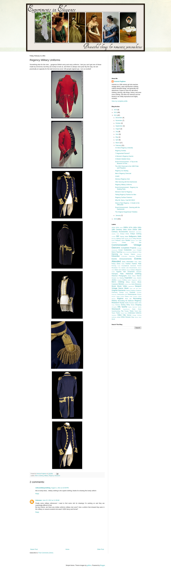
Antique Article (124, 233)
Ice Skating (120, 278)
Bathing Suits (120, 238)
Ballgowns (133, 236)
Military (46, 475)
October (118, 123)
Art (117, 236)
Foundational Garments (128, 265)
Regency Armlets (120, 150)
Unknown (38, 500)
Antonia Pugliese (120, 81)
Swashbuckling (116, 311)
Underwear (131, 313)
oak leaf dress (137, 288)
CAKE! (117, 176)
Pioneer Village (116, 296)
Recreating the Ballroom (126, 301)
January (118, 215)
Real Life (128, 298)
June (117, 134)
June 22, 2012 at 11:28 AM (51, 500)
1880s (135, 227)
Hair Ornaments (129, 271)
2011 (115, 115)
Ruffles (127, 302)
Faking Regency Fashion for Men (125, 194)
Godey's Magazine (136, 269)
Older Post (100, 549)
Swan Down (136, 309)
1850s (121, 227)
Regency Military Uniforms (123, 184)
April (117, 140)
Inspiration (128, 278)
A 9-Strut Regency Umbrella (124, 148)
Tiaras (131, 311)
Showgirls (114, 307)
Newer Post (34, 549)
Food (119, 265)
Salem (136, 302)
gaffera (89, 565)
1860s (125, 227)
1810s (113, 227)
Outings (121, 292)
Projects (135, 296)
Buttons (133, 240)
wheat (119, 317)
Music (114, 286)
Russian (131, 302)
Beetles (127, 238)
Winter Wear (138, 317)
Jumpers (119, 280)
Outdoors (138, 290)
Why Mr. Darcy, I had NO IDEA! (125, 200)
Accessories (123, 232)
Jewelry (139, 278)
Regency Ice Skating (121, 171)
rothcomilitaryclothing (42, 488)
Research (57, 475)
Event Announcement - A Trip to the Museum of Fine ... (126, 162)
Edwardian (116, 256)
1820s (117, 227)
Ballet (126, 236)
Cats (140, 240)
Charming (114, 242)
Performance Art (122, 294)
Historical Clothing (133, 274)
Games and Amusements (129, 267)
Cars (137, 240)
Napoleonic (131, 286)
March (118, 143)
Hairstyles (115, 274)
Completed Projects (128, 248)
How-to (139, 276)
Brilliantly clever (120, 240)
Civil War (136, 242)
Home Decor (132, 276)
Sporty (139, 307)
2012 (115, 112)
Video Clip (121, 315)
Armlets (114, 236)
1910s (130, 229)
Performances (132, 294)
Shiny (128, 305)
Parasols (132, 292)
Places (127, 296)
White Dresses (126, 317)
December (119, 117)
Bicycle (131, 238)
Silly (119, 307)
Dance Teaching (117, 252)
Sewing (123, 305)
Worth (113, 319)
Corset (120, 250)
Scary (113, 304)
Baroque (114, 238)
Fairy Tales (138, 261)
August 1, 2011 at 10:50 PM (60, 488)
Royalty (122, 303)
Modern (134, 282)
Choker (124, 242)
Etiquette (138, 256)
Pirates (122, 296)
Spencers (134, 307)
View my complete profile (119, 101)
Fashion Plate (136, 264)
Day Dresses (124, 254)
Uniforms (138, 313)
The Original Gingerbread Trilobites (126, 212)
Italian (134, 278)
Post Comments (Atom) (45, 553)
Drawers (139, 254)
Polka (131, 296)
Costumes (128, 250)
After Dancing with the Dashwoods (126, 182)
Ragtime (120, 298)
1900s (125, 229)
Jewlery (114, 280)
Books (113, 240)
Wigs (132, 317)
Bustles (128, 240)
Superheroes (126, 309)
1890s (139, 227)
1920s (134, 229)
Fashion (128, 264)
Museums (138, 284)
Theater (126, 311)
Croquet (139, 250)
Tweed (122, 313)
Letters (139, 280)
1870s (130, 227)
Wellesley (114, 317)
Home (67, 549)
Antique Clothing (135, 234)
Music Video (122, 286)
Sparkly (124, 307)
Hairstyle (138, 271)
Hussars (114, 278)
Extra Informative (127, 262)
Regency (51, 475)
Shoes (132, 304)
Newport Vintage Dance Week (126, 287)
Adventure (132, 231)
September (119, 126)
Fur (119, 267)
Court (134, 250)
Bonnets (139, 238)
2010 (115, 219)
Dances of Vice (136, 252)
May (117, 137)
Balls (139, 236)
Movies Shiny (127, 284)
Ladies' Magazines (132, 280)
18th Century (117, 229)
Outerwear (115, 292)
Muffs (133, 284)
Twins (125, 313)
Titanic (113, 313)
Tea (122, 311)
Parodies (139, 292)
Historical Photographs (119, 276)
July (117, 131)
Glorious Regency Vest (122, 179)
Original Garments (119, 290)
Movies (121, 284)
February (119, 145)
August (118, 129)
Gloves (128, 269)
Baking (122, 236)
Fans (123, 263)
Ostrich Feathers (131, 290)
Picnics (139, 294)
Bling (134, 238)
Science (117, 304)
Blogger (102, 565)
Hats (122, 274)
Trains (118, 313)
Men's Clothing (39, 475)
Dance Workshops (127, 252)
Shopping (138, 305)
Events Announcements (122, 259)
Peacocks (114, 294)
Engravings (132, 256)
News (131, 288)
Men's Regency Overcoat (123, 173)
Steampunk (116, 309)
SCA (140, 302)
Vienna (129, 315)
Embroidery (124, 256)
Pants (126, 292)
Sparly (129, 307)
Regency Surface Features (123, 197)
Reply (37, 493)
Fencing (114, 265)
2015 (115, 110)
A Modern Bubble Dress (122, 159)
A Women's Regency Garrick (124, 156)
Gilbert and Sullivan (120, 269)
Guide (113, 271)
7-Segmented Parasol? (122, 153)
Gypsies (118, 271)
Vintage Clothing (136, 315)
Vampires (114, 315)
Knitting (124, 280)
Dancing (115, 254)
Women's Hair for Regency (123, 192)
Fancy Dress (116, 264)
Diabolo (133, 254)
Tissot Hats (137, 311)
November (119, 120)
